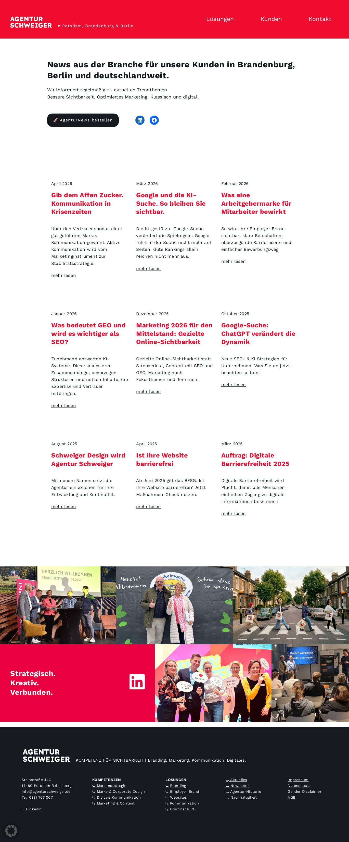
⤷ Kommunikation (182, 803)
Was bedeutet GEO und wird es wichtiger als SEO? (88, 333)
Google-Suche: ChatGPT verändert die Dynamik (258, 333)
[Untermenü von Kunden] (291, 19)
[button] (11, 831)
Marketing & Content (116, 803)
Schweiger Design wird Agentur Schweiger (88, 459)
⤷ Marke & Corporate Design (118, 791)
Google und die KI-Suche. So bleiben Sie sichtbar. (171, 203)
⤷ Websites (176, 797)
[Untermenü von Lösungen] (243, 19)
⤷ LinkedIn (32, 809)
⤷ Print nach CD (180, 809)
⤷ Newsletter (238, 786)
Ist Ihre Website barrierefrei (162, 459)
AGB (291, 797)
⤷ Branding (175, 786)
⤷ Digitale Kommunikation (116, 797)
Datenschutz (299, 786)
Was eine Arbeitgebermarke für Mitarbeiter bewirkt (256, 203)
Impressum (298, 780)
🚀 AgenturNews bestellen (83, 120)
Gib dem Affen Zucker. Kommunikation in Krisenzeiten (87, 203)
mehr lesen (63, 275)
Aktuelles (238, 780)
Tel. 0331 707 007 (37, 797)
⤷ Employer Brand (182, 791)
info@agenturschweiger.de (46, 791)
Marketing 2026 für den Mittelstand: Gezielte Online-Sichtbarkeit (174, 333)
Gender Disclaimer (304, 791)
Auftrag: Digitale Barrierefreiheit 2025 (255, 459)
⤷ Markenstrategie (109, 786)
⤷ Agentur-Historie (243, 791)
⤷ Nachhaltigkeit (241, 797)
